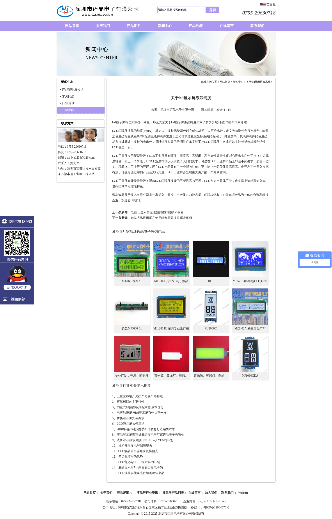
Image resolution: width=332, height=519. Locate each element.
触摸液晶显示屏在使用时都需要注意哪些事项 (161, 218)
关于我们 (106, 492)
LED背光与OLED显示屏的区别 (139, 462)
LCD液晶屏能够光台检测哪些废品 (141, 473)
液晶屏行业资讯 (147, 492)
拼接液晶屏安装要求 (130, 418)
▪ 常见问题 (67, 96)
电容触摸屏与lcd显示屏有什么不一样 (142, 412)
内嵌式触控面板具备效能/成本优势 (140, 407)
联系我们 (227, 492)
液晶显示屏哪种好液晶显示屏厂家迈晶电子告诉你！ (152, 434)
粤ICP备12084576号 (216, 507)
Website (243, 492)
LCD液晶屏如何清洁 (130, 423)
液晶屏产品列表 (173, 492)
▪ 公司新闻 (67, 110)
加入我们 (211, 492)
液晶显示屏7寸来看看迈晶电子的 (140, 467)
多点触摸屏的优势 (130, 456)
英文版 (271, 4)
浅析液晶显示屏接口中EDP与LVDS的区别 (145, 440)
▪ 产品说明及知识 (71, 89)
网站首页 (225, 81)
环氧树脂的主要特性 (130, 401)
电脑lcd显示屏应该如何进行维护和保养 (157, 212)
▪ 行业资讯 (67, 103)
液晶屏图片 (124, 492)
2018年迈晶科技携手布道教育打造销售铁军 (146, 429)
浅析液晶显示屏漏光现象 (135, 445)
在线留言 (194, 492)
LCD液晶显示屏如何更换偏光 (138, 451)
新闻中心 (238, 81)
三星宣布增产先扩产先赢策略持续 (140, 396)
